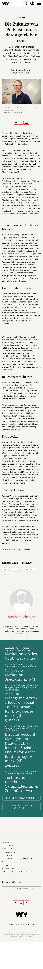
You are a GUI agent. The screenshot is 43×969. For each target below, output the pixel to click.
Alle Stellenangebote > (21, 798)
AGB (4, 862)
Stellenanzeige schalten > (21, 806)
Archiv (7, 574)
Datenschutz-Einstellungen (17, 859)
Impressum (7, 845)
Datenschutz (9, 855)
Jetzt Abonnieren (21, 888)
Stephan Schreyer (24, 70)
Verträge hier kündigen (14, 872)
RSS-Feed (6, 865)
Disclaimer (8, 849)
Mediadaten (8, 868)
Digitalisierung (12, 569)
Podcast (30, 569)
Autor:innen (8, 852)
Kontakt (6, 842)
